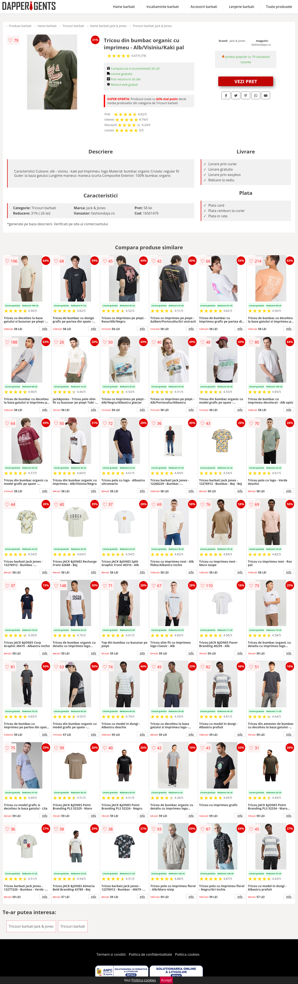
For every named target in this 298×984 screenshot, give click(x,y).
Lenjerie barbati (241, 6)
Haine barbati (124, 6)
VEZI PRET (245, 81)
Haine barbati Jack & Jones (108, 26)
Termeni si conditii (111, 954)
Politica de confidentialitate (150, 954)
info (44, 329)
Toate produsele (279, 6)
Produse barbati (20, 26)
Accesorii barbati (204, 6)
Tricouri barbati (73, 26)
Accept (166, 980)
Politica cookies (187, 954)
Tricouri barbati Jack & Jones (152, 26)
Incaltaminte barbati (162, 6)
